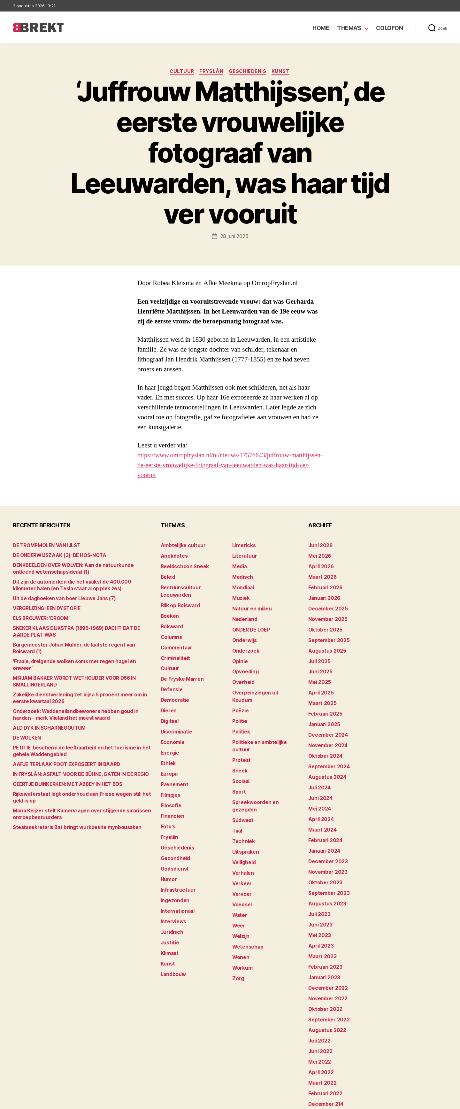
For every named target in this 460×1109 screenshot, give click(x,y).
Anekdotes (173, 555)
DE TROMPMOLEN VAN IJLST (44, 545)
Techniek (242, 803)
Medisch (241, 575)
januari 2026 (323, 595)
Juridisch (171, 902)
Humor (168, 853)
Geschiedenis (249, 72)
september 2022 (327, 991)
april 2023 (319, 922)
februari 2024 (323, 823)
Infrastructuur (176, 862)
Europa (168, 753)
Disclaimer (385, 1101)
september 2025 (327, 635)
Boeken (169, 605)
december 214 (324, 1071)
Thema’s (349, 28)
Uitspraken (244, 813)
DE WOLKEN (26, 724)
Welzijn (240, 892)
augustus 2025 (325, 645)
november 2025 (326, 615)
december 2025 (326, 605)
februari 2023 (323, 942)
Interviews (172, 892)
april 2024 (319, 803)
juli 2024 (318, 773)
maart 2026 (321, 575)
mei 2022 (318, 1031)
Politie (239, 704)
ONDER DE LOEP (250, 625)
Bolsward (171, 615)
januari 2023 (322, 952)
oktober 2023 (323, 862)
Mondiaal (242, 585)
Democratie (174, 684)
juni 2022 (319, 1021)
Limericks (243, 545)
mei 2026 (318, 555)
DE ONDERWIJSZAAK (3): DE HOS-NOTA (56, 555)
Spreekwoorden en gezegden (264, 773)
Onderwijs (243, 635)
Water (239, 872)
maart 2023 (321, 932)
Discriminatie (176, 714)
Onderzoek (244, 645)
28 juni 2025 (234, 237)
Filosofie (170, 783)
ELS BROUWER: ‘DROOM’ (40, 618)
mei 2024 (318, 793)
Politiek (240, 714)
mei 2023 (318, 912)
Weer (238, 882)
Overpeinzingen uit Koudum (262, 684)
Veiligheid (243, 823)
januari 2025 (322, 714)
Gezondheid (174, 833)
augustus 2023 (325, 882)
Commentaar (175, 635)
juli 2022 (318, 1011)
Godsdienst (174, 843)
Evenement (173, 763)
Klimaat (169, 922)
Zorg (237, 932)
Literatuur (243, 555)
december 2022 (326, 962)
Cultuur (180, 72)
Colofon (389, 28)
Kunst (283, 72)
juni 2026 (319, 545)
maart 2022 (321, 1051)
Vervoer (240, 853)
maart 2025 (321, 694)
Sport (238, 763)
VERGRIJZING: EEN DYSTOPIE (45, 608)
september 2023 (327, 872)
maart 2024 (321, 813)
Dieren (168, 694)
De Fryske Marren (180, 664)
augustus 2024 (325, 763)
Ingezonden (174, 872)
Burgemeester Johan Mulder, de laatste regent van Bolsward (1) (82, 645)
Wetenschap (246, 902)
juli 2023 (318, 892)
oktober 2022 (323, 981)
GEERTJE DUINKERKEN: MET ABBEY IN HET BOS (64, 771)
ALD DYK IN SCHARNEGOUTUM (46, 714)
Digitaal (169, 704)
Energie (169, 734)
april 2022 (319, 1041)
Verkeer (240, 843)
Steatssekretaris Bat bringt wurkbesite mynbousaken (72, 814)
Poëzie (239, 694)
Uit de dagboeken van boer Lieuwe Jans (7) (59, 598)
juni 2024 (319, 783)
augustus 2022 (325, 1001)
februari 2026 (323, 585)
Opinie (239, 654)
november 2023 (326, 853)
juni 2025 (319, 664)
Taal (237, 793)
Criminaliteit (174, 645)
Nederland (243, 615)
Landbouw (172, 942)
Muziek (240, 595)
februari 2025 (323, 704)
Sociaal (240, 753)
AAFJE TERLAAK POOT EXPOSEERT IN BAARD (62, 751)
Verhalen (242, 833)
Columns (171, 625)
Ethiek (167, 744)
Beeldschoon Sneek (183, 565)
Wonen (240, 912)
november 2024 (326, 734)
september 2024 (327, 753)
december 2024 (326, 724)
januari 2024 (323, 833)
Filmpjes (170, 773)
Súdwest (242, 783)
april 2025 (319, 684)
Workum (241, 922)
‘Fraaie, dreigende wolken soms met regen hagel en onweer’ (78, 655)
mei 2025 (318, 674)
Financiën (171, 793)
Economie (172, 724)
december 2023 (326, 843)
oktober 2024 (323, 744)
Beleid (167, 575)
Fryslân (211, 72)
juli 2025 (318, 654)
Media (239, 565)
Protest (240, 734)
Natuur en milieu (250, 605)
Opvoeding (244, 664)
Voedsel (241, 862)
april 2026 (319, 565)
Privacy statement (427, 1101)
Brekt (36, 1101)
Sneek (239, 744)
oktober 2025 (323, 625)
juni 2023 (319, 902)
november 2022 (326, 971)
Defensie (171, 674)
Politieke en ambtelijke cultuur (265, 724)
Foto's (167, 803)
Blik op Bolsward (179, 595)
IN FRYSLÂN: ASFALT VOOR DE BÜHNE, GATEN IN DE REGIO (75, 761)
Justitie (169, 912)
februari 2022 (323, 1061)
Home (320, 28)
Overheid (242, 674)
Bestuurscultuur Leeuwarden (193, 585)
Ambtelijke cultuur (181, 545)
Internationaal (176, 882)
